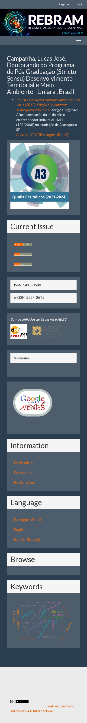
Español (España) (27, 539)
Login (80, 4)
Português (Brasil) (28, 519)
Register (64, 4)
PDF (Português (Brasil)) (50, 135)
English (19, 529)
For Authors (23, 473)
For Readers (23, 463)
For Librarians (24, 482)
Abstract (23, 135)
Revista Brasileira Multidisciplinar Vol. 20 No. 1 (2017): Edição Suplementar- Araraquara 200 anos (48, 105)
